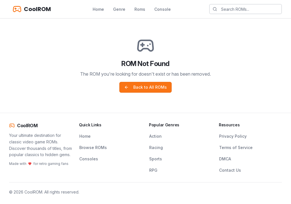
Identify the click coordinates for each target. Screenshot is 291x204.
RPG (153, 170)
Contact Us (230, 170)
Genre (119, 9)
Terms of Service (236, 147)
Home (98, 9)
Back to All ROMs (145, 87)
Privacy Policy (233, 136)
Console (162, 9)
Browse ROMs (93, 147)
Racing (156, 147)
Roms (139, 9)
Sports (155, 158)
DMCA (225, 158)
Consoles (88, 158)
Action (155, 136)
